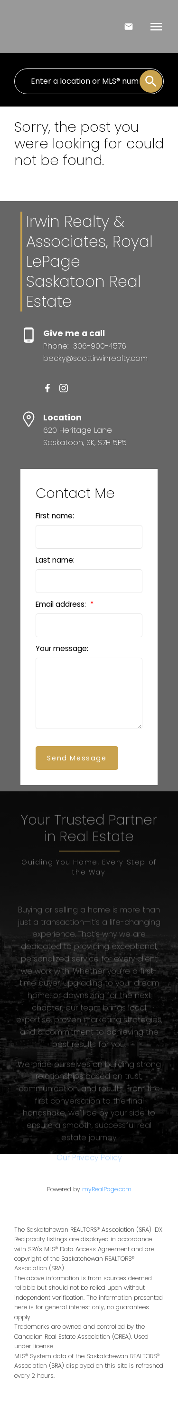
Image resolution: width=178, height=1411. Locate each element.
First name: (55, 516)
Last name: (55, 560)
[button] (47, 388)
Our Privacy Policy (89, 1191)
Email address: (62, 604)
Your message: (62, 648)
